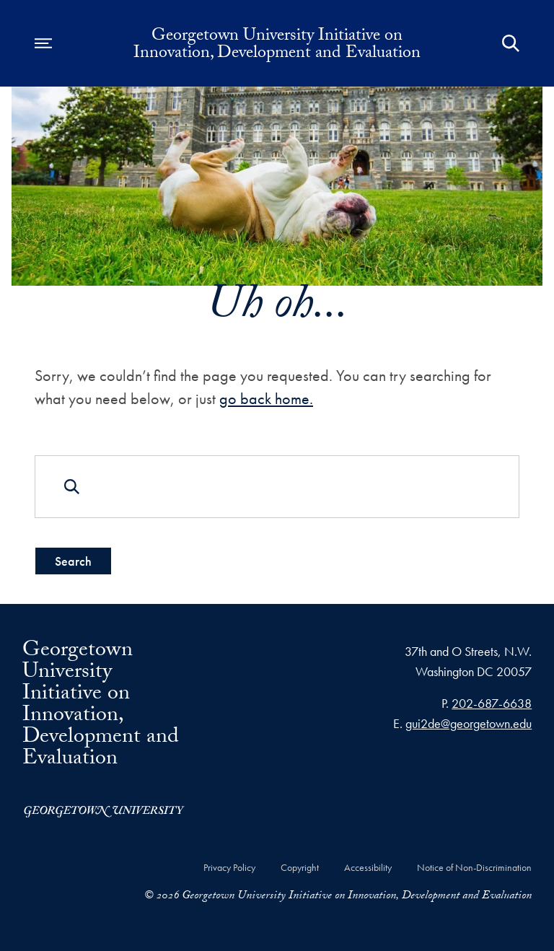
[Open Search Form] (510, 43)
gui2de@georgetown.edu (468, 723)
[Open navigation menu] (43, 43)
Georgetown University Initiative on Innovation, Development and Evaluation (277, 46)
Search (73, 561)
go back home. (266, 398)
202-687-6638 (492, 703)
